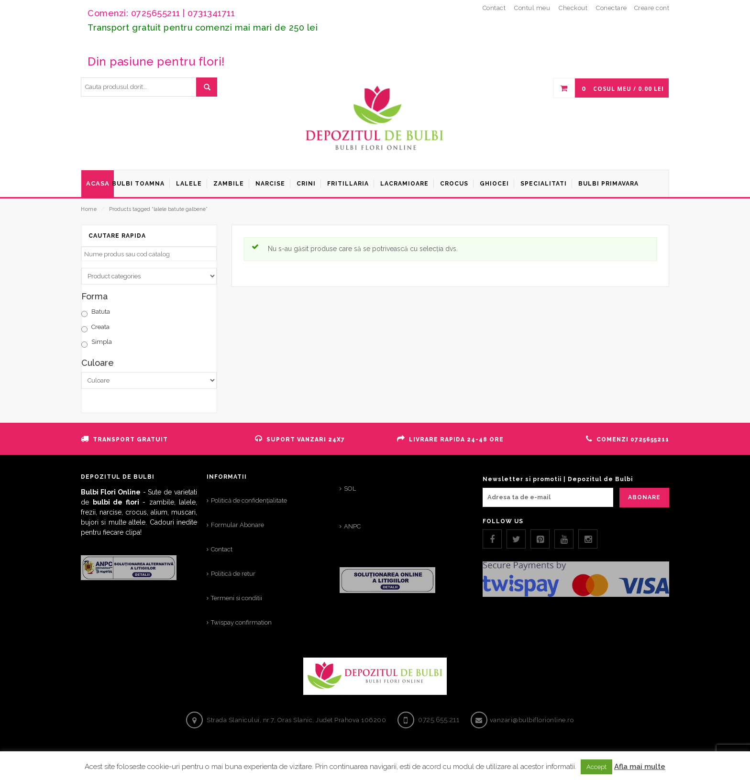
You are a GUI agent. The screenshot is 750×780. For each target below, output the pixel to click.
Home (89, 209)
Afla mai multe (639, 766)
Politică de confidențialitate (249, 500)
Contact (221, 549)
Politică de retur (233, 573)
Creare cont (652, 7)
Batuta (100, 311)
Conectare (611, 7)
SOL (350, 488)
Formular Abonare (237, 524)
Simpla (101, 341)
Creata (100, 326)
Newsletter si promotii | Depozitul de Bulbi (558, 479)
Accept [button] (596, 766)
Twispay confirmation (241, 622)
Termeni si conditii (236, 598)
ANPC (352, 526)
